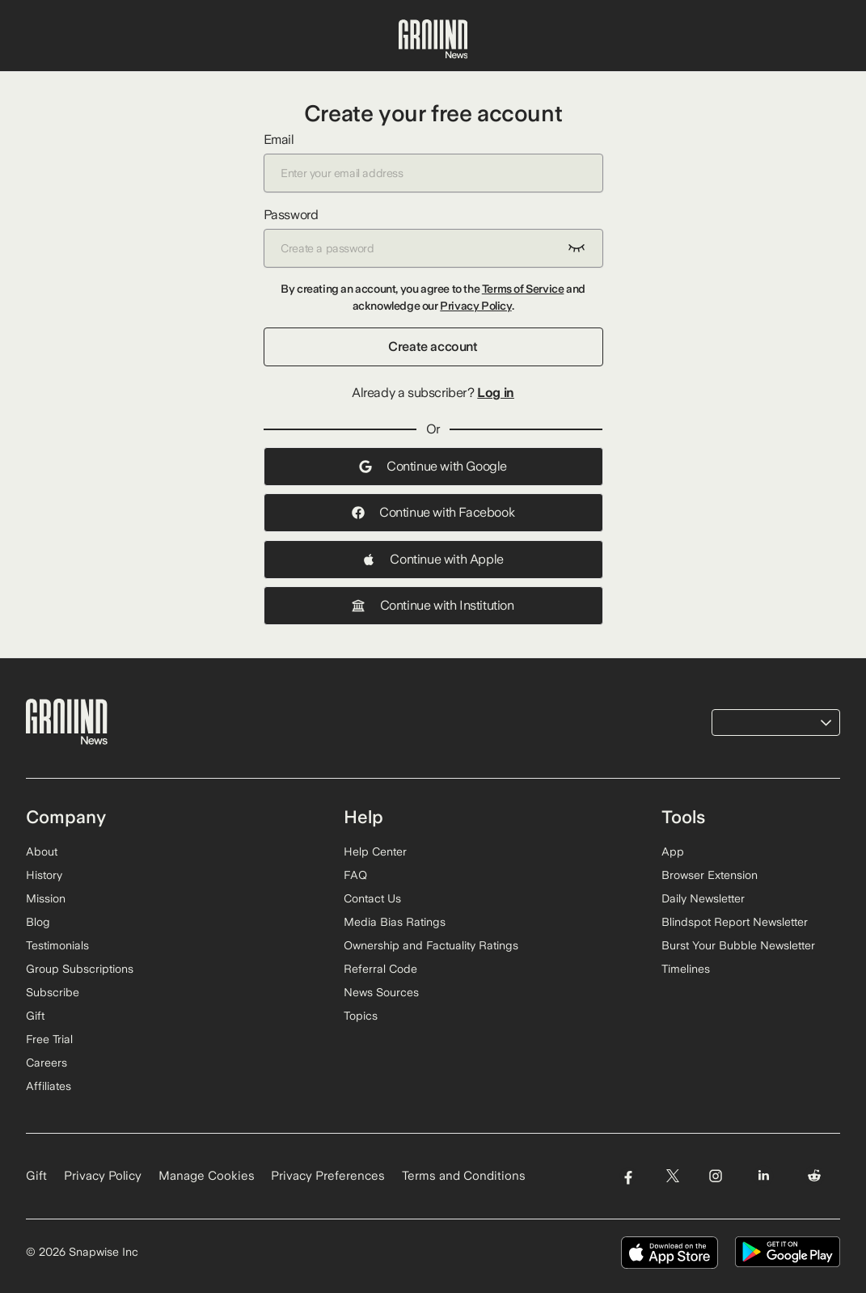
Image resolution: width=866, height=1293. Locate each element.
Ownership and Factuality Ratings (431, 945)
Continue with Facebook (433, 512)
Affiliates (48, 1086)
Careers (46, 1062)
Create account (432, 346)
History (44, 874)
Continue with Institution (432, 605)
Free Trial (49, 1039)
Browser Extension (709, 874)
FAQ (355, 874)
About (41, 851)
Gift (35, 1015)
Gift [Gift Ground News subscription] (36, 1175)
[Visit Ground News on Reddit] (814, 1176)
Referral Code (380, 968)
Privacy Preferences (328, 1175)
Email (433, 162)
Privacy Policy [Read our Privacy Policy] (103, 1175)
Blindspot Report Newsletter (734, 921)
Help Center (375, 851)
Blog (38, 921)
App (672, 851)
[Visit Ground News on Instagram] (715, 1176)
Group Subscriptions (79, 968)
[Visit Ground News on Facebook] (628, 1176)
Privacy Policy (475, 305)
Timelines (685, 968)
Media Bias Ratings (395, 921)
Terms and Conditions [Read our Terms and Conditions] (464, 1175)
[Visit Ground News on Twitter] (672, 1176)
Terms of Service (523, 288)
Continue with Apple (432, 559)
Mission (45, 898)
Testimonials (57, 945)
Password (433, 237)
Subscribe (52, 992)
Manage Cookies (206, 1175)
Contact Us (372, 898)
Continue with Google (433, 466)
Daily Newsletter (703, 898)
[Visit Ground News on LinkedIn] (763, 1176)
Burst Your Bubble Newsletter (738, 945)
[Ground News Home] (433, 39)
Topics (361, 1015)
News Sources (381, 992)
